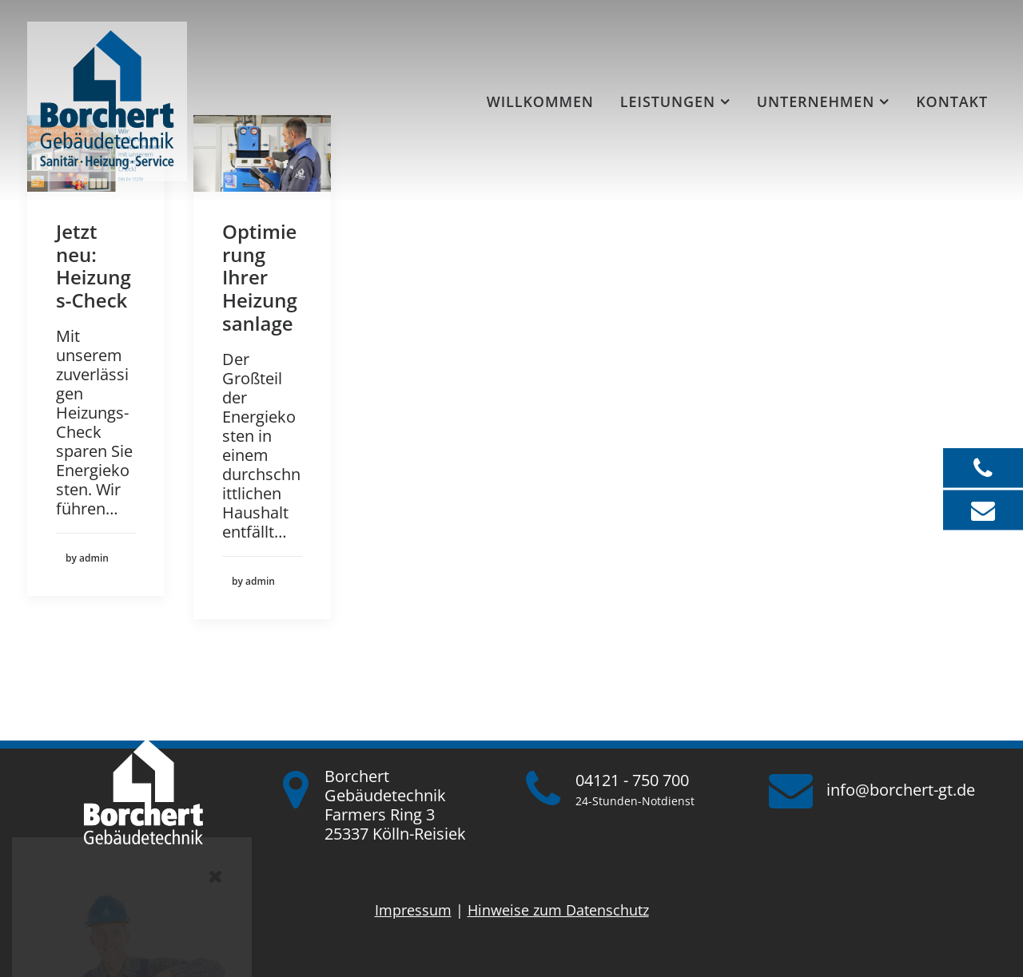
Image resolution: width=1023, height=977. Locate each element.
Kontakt (952, 101)
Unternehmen (815, 101)
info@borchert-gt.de (900, 789)
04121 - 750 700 (632, 780)
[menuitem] (540, 101)
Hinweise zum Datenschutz (558, 909)
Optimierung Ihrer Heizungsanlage (259, 277)
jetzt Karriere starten (131, 866)
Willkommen (540, 101)
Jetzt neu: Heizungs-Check (93, 265)
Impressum (413, 909)
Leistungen (667, 101)
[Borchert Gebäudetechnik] (107, 101)
